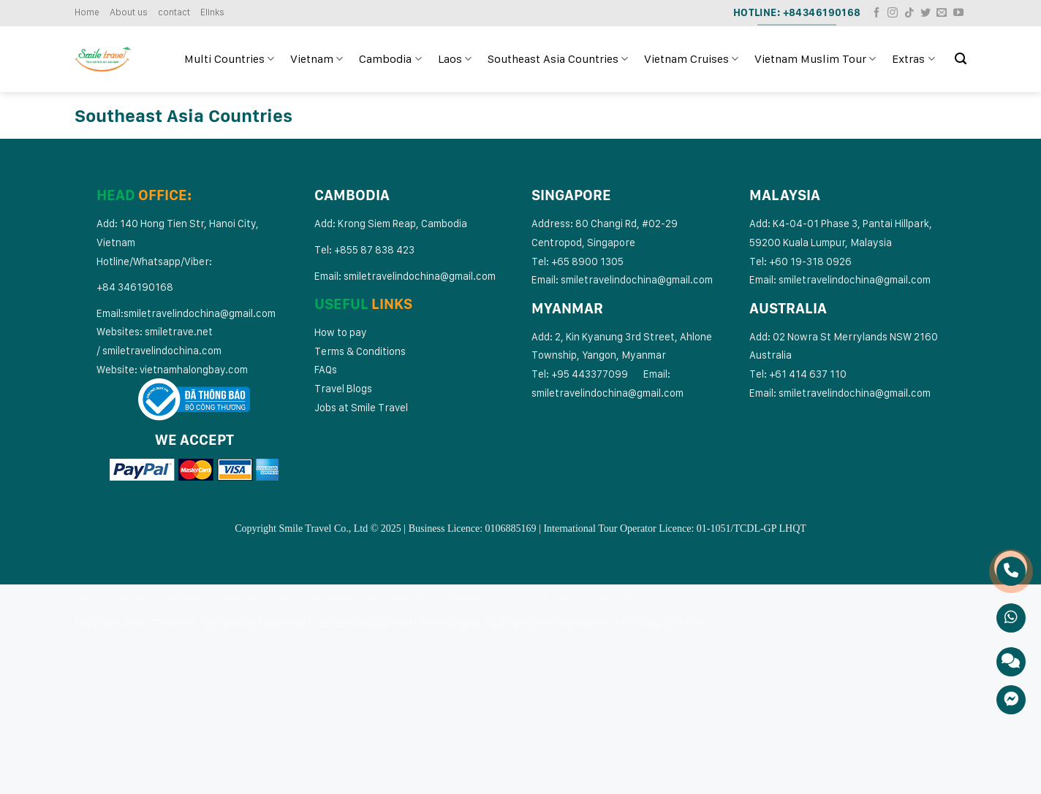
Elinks (212, 12)
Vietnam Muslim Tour (815, 59)
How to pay (340, 332)
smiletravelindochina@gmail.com (200, 313)
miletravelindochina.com (164, 350)
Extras (913, 59)
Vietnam (316, 59)
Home (87, 12)
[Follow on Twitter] (925, 13)
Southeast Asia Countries (558, 59)
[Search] (960, 59)
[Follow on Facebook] (876, 13)
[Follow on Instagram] (892, 13)
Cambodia (390, 59)
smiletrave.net (180, 331)
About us (129, 12)
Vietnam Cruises (691, 59)
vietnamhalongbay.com (194, 369)
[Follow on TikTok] (909, 13)
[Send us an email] (941, 13)
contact (174, 12)
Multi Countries (229, 59)
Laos (455, 59)
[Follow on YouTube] (958, 13)
